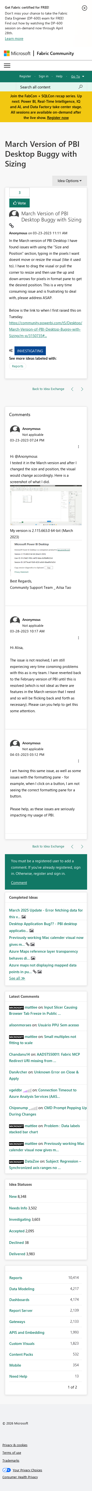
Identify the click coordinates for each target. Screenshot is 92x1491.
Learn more (14, 38)
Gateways (17, 1321)
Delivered (17, 1253)
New (13, 1196)
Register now (58, 117)
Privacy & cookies (14, 1445)
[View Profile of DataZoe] (32, 1161)
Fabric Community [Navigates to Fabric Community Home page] (55, 53)
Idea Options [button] (68, 180)
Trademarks (10, 1460)
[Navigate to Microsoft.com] (17, 53)
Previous (62, 1386)
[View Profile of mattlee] (31, 1007)
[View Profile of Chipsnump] (18, 1107)
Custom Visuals (21, 1343)
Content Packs (21, 1354)
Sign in (43, 76)
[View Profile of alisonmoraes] (20, 1024)
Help (59, 76)
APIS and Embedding (26, 1332)
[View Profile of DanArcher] (18, 1071)
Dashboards (19, 1299)
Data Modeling (21, 1288)
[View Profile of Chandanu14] (19, 1054)
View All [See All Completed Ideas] (17, 978)
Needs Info (18, 1207)
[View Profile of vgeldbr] (15, 1089)
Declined (17, 1242)
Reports (17, 366)
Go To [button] (75, 76)
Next (83, 1386)
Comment (19, 882)
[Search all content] (51, 87)
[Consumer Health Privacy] (46, 1476)
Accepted (17, 1230)
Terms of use (11, 1452)
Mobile (15, 1365)
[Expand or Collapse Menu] (7, 65)
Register (25, 76)
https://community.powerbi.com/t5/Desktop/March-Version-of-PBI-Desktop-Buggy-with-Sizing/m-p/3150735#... (45, 329)
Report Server (21, 1310)
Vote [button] (21, 202)
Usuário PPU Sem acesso (58, 1024)
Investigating (30, 350)
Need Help (18, 1376)
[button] (78, 446)
